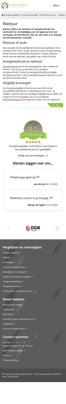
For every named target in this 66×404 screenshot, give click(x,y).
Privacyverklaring (10, 360)
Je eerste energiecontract (14, 267)
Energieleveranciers (11, 286)
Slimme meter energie (12, 304)
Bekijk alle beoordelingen (31, 155)
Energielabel (8, 324)
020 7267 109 (17, 342)
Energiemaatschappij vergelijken (17, 276)
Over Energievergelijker (13, 350)
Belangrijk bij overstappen (14, 272)
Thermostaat (8, 309)
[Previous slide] (8, 228)
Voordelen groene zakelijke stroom (18, 319)
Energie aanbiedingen (12, 281)
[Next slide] (57, 228)
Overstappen (8, 262)
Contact (6, 355)
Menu (56, 5)
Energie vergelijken (11, 252)
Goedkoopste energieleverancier (17, 291)
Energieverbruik (10, 66)
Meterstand (8, 314)
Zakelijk (6, 257)
